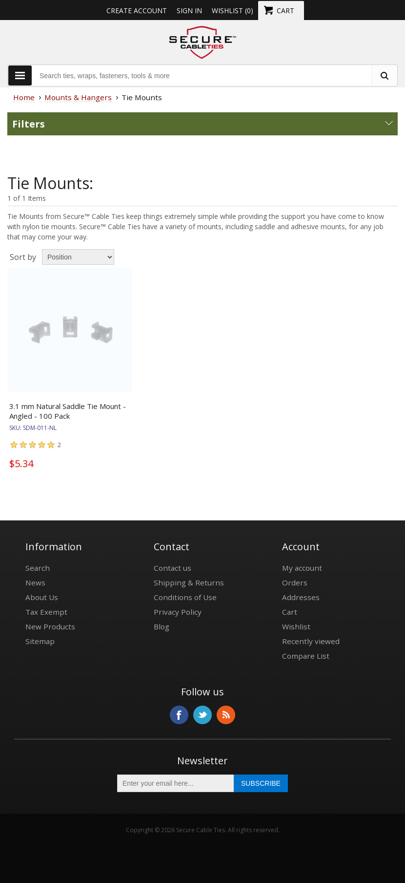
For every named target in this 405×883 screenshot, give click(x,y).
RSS (226, 715)
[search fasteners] (384, 75)
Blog (161, 626)
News (35, 582)
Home (24, 97)
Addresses (301, 597)
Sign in (189, 10)
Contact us (172, 568)
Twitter (202, 715)
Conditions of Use (185, 597)
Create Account (136, 10)
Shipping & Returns (189, 582)
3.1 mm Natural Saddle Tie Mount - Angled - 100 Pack (67, 411)
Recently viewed (311, 641)
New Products (50, 626)
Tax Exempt (46, 612)
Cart (289, 612)
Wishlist (296, 626)
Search (37, 568)
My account (302, 568)
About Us (41, 597)
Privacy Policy (178, 612)
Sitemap (40, 641)
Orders (294, 582)
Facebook (179, 715)
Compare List (305, 656)
